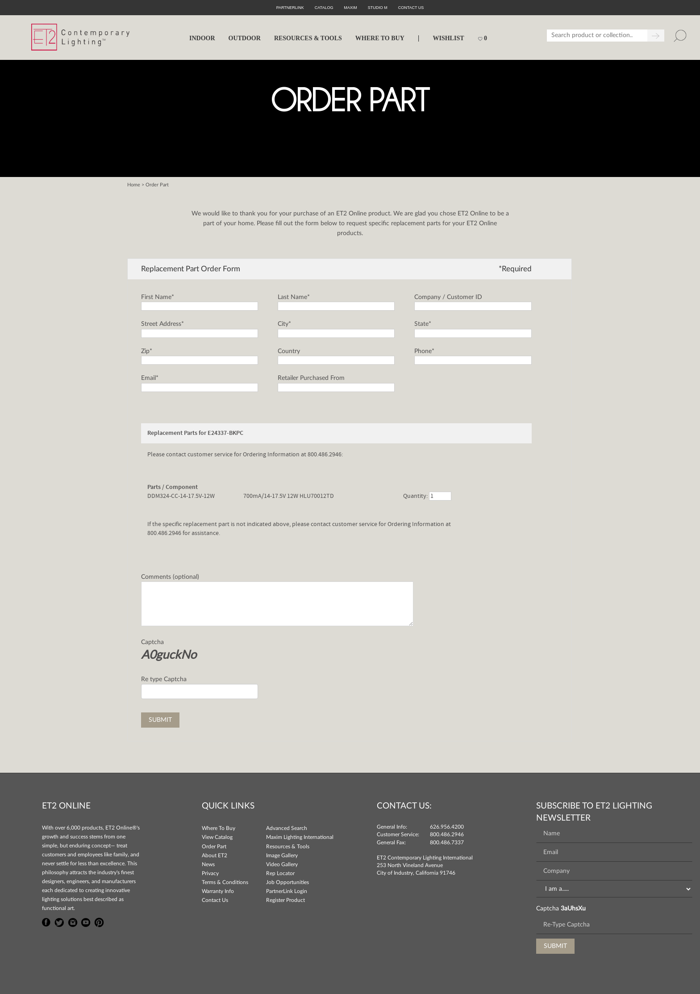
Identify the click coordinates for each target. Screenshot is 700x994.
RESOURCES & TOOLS (308, 38)
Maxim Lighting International (299, 837)
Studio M (378, 7)
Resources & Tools (287, 846)
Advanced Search (286, 828)
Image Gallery (282, 855)
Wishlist (448, 38)
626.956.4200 (447, 827)
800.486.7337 (447, 842)
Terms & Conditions (225, 882)
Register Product (285, 900)
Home (133, 184)
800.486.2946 (447, 834)
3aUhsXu (573, 909)
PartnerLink (290, 7)
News (208, 864)
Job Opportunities (287, 882)
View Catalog (217, 837)
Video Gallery (282, 864)
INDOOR (202, 38)
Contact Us (215, 900)
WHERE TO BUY (379, 38)
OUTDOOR (245, 38)
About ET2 (214, 855)
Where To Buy (218, 828)
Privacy (210, 873)
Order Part (214, 846)
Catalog (324, 7)
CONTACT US (411, 7)
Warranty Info (218, 891)
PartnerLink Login (286, 891)
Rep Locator (280, 873)
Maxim (350, 7)
